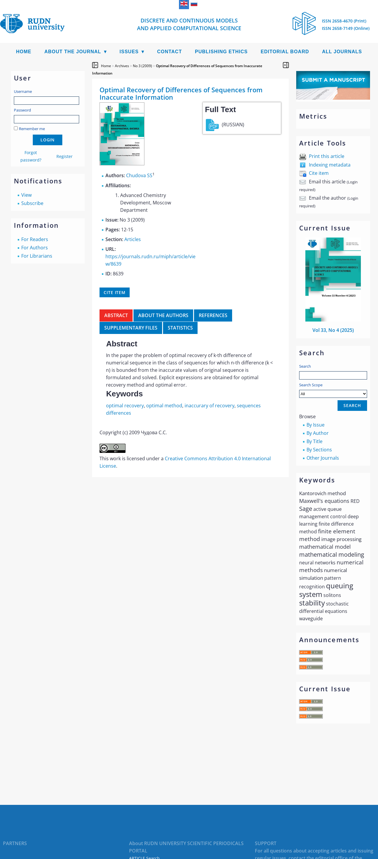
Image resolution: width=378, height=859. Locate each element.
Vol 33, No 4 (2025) (333, 330)
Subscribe (32, 203)
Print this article (326, 156)
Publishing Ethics (221, 51)
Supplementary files (130, 327)
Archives (122, 65)
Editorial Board (285, 51)
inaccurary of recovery (209, 405)
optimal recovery (125, 405)
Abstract (116, 315)
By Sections (319, 449)
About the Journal (72, 51)
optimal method (164, 405)
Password (22, 110)
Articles (132, 239)
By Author (318, 433)
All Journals (342, 51)
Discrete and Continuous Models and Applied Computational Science (189, 24)
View (26, 195)
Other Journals (323, 458)
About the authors (163, 315)
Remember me (32, 128)
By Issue (316, 425)
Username (23, 91)
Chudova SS (139, 175)
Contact (169, 51)
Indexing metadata (330, 165)
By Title (314, 441)
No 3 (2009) (142, 65)
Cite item (319, 173)
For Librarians (36, 256)
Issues (129, 51)
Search (305, 366)
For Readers (34, 239)
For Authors (34, 247)
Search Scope (333, 390)
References (213, 315)
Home (23, 51)
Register (64, 156)
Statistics (180, 327)
